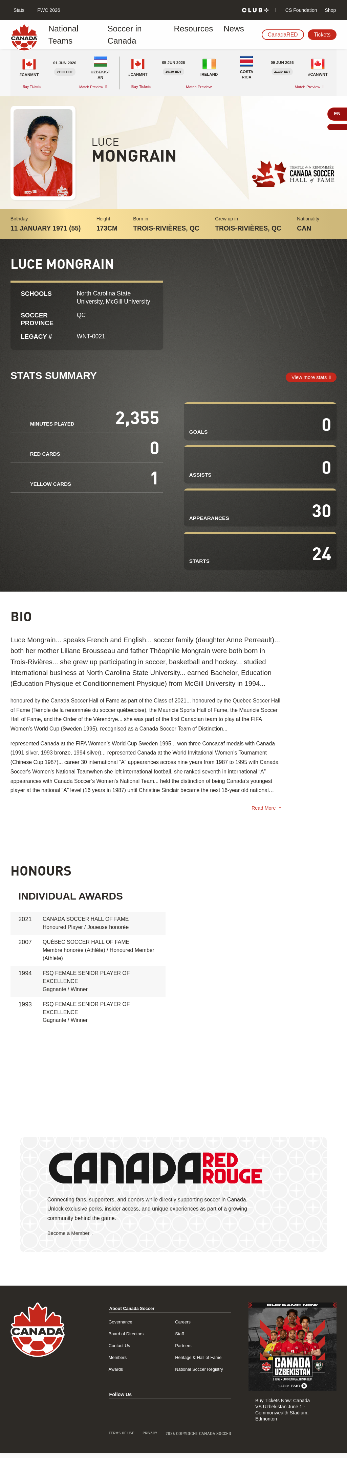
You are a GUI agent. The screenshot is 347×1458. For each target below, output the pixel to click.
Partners (182, 1347)
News (205, 35)
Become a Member (70, 1234)
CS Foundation (300, 10)
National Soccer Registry (199, 1370)
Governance (118, 1323)
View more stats (307, 377)
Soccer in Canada (127, 35)
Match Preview (90, 87)
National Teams (74, 35)
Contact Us (116, 1347)
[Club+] (255, 10)
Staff (178, 1335)
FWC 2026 (48, 10)
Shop (330, 10)
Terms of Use (118, 1435)
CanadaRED (283, 35)
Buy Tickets (33, 87)
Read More (263, 809)
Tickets (322, 35)
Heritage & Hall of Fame (198, 1359)
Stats (18, 10)
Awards (113, 1370)
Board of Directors (124, 1335)
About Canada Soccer (130, 1310)
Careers (181, 1323)
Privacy (148, 1435)
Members (115, 1359)
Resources (173, 35)
